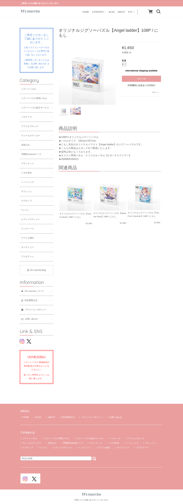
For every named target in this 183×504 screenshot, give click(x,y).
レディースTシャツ (30, 219)
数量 (124, 61)
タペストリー (27, 247)
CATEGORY (99, 12)
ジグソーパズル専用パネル (34, 98)
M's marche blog (36, 270)
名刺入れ (25, 145)
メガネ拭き (26, 173)
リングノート (27, 229)
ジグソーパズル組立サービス (35, 108)
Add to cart (141, 79)
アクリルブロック (29, 126)
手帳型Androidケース (31, 154)
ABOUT (121, 12)
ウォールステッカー (30, 135)
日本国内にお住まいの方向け (141, 85)
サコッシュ (26, 191)
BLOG (112, 12)
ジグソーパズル (28, 89)
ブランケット (27, 163)
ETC (131, 12)
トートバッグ (27, 182)
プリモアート (27, 256)
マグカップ (26, 201)
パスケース (26, 117)
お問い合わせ (114, 417)
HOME (86, 12)
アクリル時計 (27, 238)
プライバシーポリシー (91, 417)
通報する (155, 92)
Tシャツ (25, 210)
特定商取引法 (67, 417)
